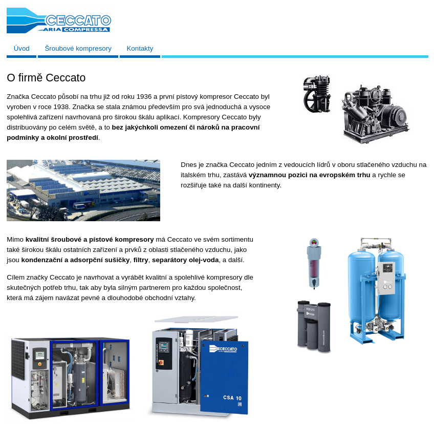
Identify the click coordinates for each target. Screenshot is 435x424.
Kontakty (139, 48)
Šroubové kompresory (78, 48)
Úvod (22, 48)
